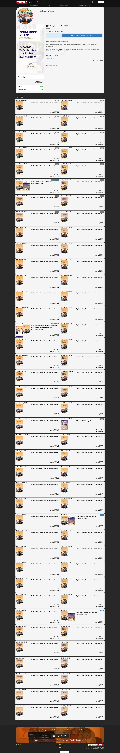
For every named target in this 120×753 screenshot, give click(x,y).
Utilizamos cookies (55, 752)
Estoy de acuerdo (64, 752)
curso (48, 28)
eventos (30, 86)
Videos (45, 2)
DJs (49, 5)
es (96, 2)
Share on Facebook (51, 65)
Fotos (39, 2)
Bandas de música (63, 5)
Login (101, 2)
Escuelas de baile (34, 5)
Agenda (31, 2)
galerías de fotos (30, 89)
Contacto (18, 744)
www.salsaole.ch (50, 58)
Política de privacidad (60, 746)
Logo (60, 744)
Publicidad (18, 746)
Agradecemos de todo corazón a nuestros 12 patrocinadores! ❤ (60, 740)
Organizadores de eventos (84, 5)
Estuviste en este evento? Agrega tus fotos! (82, 35)
